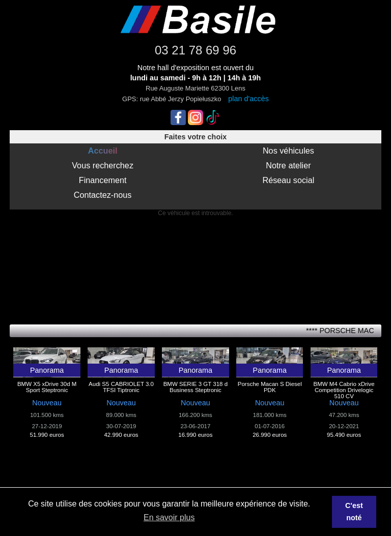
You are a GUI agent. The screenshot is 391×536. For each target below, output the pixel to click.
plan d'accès (248, 99)
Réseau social (288, 180)
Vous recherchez (102, 165)
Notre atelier (288, 165)
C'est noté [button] (354, 511)
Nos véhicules (288, 150)
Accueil (103, 150)
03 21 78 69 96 (195, 50)
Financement (103, 180)
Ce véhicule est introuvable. (195, 213)
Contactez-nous (103, 194)
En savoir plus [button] (169, 517)
